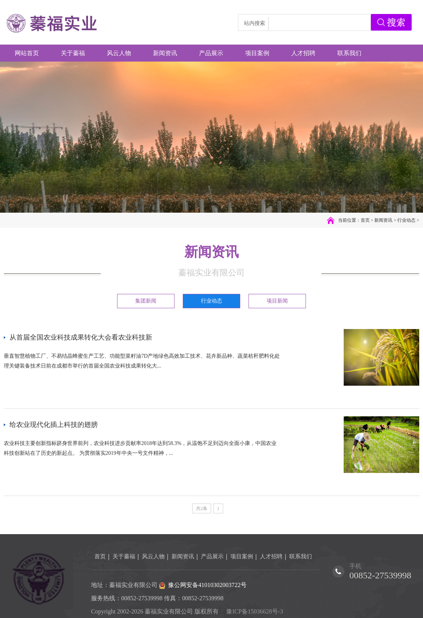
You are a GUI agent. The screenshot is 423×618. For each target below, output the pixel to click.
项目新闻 (277, 301)
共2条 (201, 508)
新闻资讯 (383, 220)
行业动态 (406, 220)
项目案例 (241, 556)
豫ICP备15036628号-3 (254, 611)
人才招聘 (271, 556)
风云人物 (153, 556)
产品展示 (212, 556)
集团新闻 (145, 301)
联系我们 (300, 556)
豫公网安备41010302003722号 (207, 585)
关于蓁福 (124, 556)
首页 (365, 220)
